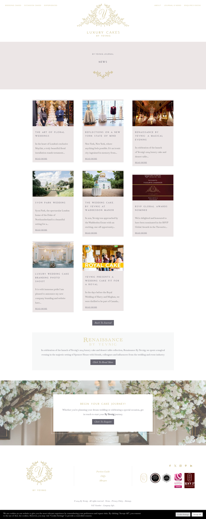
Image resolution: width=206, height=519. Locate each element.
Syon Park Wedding (50, 202)
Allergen (103, 480)
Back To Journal (103, 322)
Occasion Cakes (32, 5)
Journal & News (172, 5)
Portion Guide (103, 471)
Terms (107, 501)
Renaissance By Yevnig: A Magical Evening (149, 135)
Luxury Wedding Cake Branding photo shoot (52, 277)
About (157, 5)
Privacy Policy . (118, 501)
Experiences (50, 5)
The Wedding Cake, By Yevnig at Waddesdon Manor (100, 206)
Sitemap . (128, 501)
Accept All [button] (197, 514)
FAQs (103, 476)
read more (41, 159)
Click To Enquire (103, 421)
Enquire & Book (192, 5)
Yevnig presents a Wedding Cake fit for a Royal (102, 280)
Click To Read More (103, 362)
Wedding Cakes (13, 5)
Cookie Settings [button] (183, 514)
